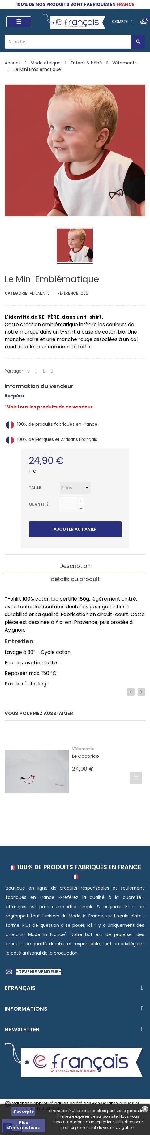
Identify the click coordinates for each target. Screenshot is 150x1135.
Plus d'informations (23, 1125)
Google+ (44, 371)
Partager (29, 371)
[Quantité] (69, 504)
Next (141, 692)
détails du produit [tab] (75, 579)
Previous (131, 692)
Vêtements (40, 293)
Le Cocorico (85, 756)
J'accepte (23, 1111)
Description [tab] (75, 566)
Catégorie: (16, 293)
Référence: (68, 293)
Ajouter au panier (75, 529)
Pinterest (52, 371)
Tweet (36, 371)
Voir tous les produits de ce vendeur (49, 407)
